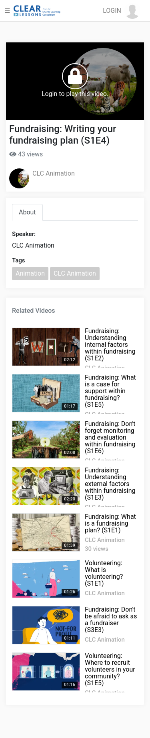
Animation (30, 273)
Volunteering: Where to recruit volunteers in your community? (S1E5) (110, 669)
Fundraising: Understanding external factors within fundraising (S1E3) (110, 483)
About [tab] (27, 212)
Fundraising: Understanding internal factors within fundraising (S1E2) (110, 344)
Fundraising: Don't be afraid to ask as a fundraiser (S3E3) (111, 620)
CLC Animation (53, 173)
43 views (26, 154)
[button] (121, 11)
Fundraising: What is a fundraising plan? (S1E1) (110, 523)
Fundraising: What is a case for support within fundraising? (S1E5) (110, 391)
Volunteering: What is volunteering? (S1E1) (104, 573)
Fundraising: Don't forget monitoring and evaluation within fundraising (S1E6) (110, 437)
